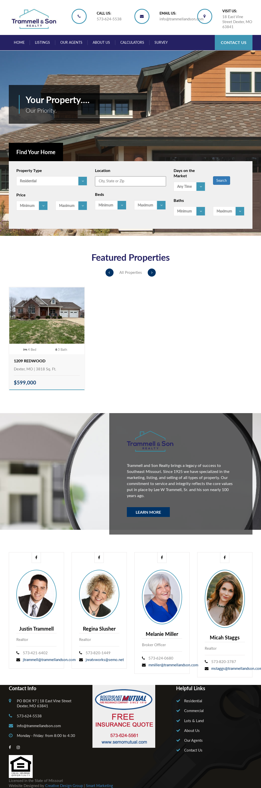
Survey (161, 42)
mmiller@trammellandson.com (173, 665)
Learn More (148, 512)
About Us (101, 42)
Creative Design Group (64, 785)
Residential (193, 700)
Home (19, 42)
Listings (42, 42)
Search (221, 180)
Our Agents (71, 42)
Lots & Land (194, 720)
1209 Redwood (29, 360)
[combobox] (51, 181)
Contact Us (233, 42)
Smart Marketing (99, 785)
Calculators (132, 42)
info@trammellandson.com (181, 19)
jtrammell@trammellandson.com (49, 659)
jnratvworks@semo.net (105, 659)
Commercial (194, 710)
